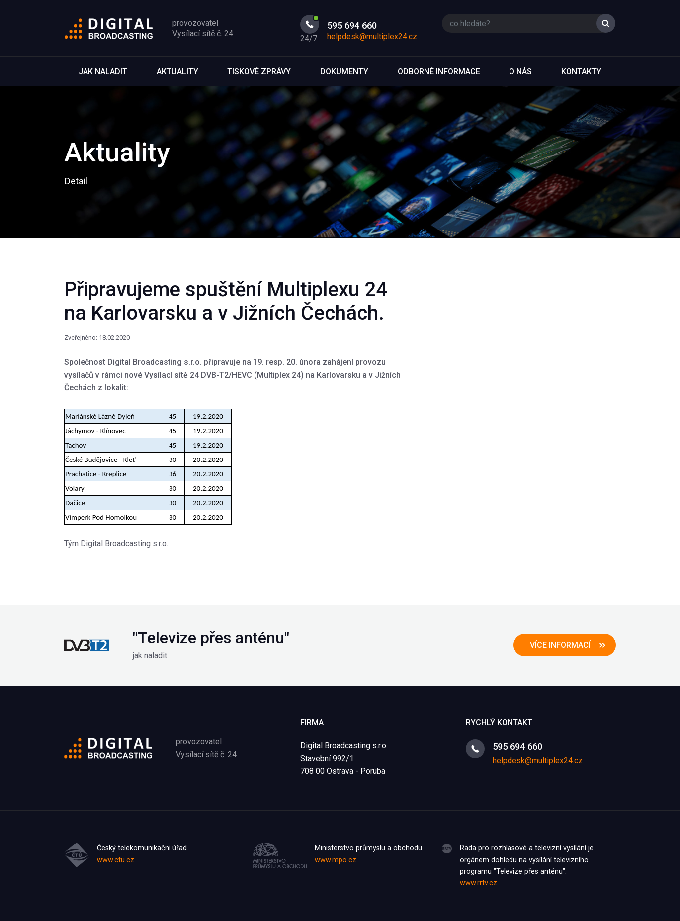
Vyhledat (605, 23)
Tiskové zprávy (259, 71)
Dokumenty (344, 71)
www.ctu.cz (115, 860)
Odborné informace (439, 71)
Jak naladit (103, 71)
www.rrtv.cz (478, 883)
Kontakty (581, 71)
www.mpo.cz (335, 860)
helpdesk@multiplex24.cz (372, 36)
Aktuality (177, 71)
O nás (520, 71)
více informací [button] (560, 645)
